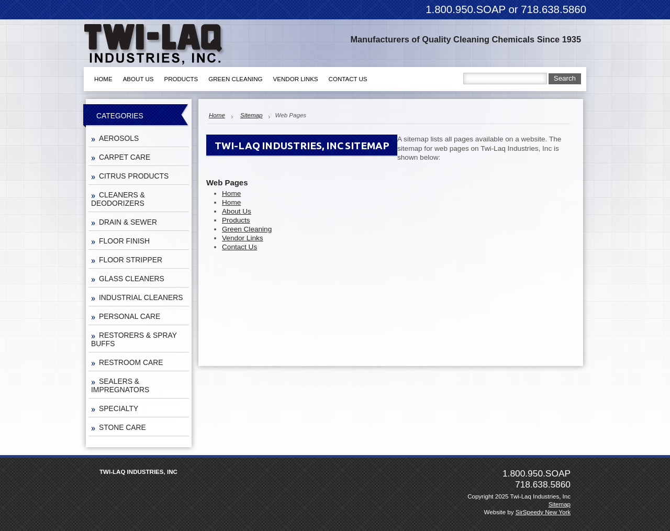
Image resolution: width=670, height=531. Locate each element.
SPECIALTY (118, 408)
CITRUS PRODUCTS (134, 176)
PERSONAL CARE (129, 316)
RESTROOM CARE (131, 362)
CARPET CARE (124, 157)
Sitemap (251, 115)
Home (217, 115)
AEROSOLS (119, 138)
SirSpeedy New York (543, 512)
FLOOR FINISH (124, 241)
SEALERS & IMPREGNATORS (120, 385)
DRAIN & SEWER (128, 222)
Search (565, 78)
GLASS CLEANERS (131, 278)
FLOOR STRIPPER (130, 260)
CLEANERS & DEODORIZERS (118, 199)
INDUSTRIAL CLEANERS (141, 297)
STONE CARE (122, 427)
